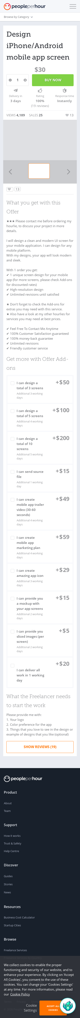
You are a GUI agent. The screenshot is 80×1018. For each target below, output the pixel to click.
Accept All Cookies (53, 1008)
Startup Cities (12, 925)
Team (7, 811)
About (8, 803)
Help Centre (11, 851)
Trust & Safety (12, 843)
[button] (72, 6)
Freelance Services (15, 950)
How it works (12, 836)
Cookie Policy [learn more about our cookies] (20, 994)
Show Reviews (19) (40, 746)
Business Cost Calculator (19, 917)
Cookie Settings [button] (30, 1008)
